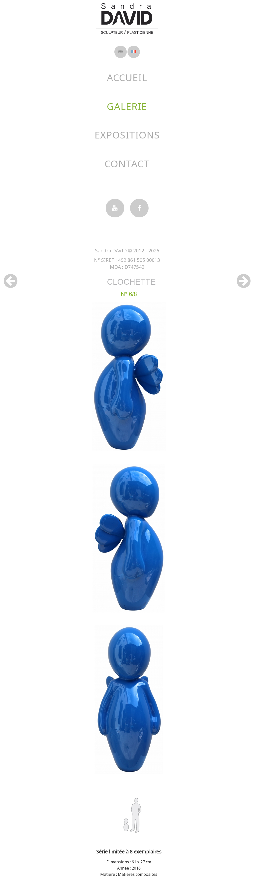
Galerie (127, 106)
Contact (127, 163)
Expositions (127, 134)
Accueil (127, 77)
